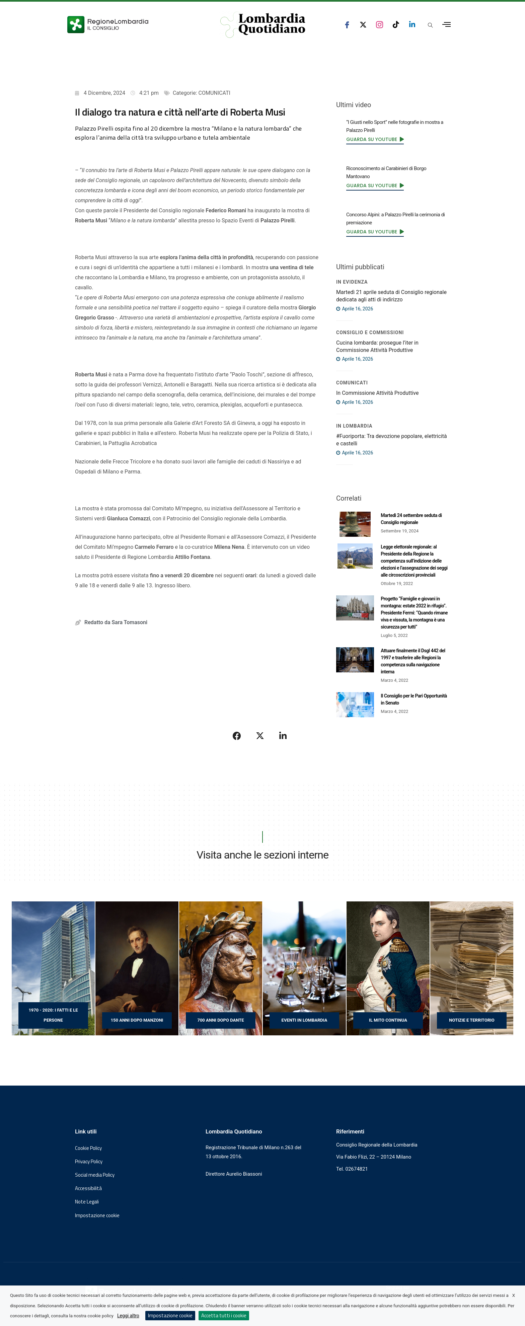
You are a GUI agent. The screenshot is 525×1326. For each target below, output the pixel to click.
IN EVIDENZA (352, 282)
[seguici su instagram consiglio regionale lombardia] (379, 24)
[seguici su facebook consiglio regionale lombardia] (347, 24)
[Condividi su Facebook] (237, 735)
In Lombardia (354, 426)
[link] (375, 139)
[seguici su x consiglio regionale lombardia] (363, 24)
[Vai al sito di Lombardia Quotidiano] (263, 25)
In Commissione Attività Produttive (377, 393)
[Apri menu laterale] (446, 24)
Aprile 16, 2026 (354, 308)
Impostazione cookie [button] (97, 1215)
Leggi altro (128, 1315)
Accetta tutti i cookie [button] (223, 1315)
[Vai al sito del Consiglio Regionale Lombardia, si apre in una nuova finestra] (132, 24)
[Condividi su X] (260, 735)
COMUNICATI (214, 93)
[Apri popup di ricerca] (430, 25)
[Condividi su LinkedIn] (283, 735)
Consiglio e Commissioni (370, 332)
